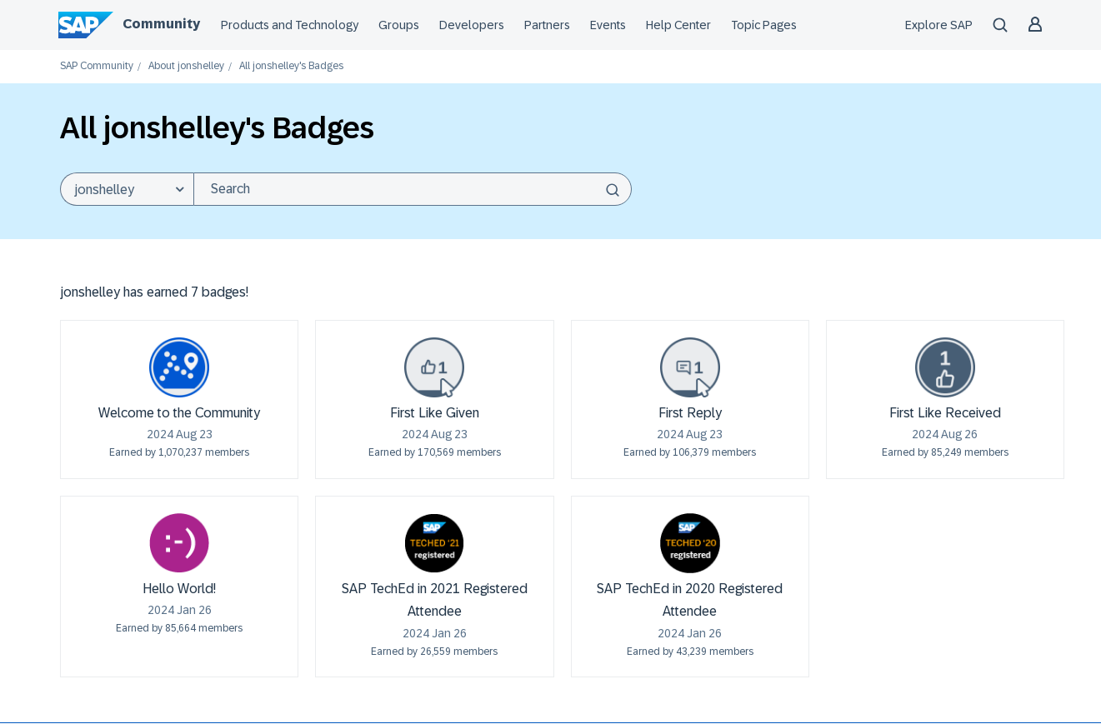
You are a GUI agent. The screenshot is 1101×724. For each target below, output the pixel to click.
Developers (471, 25)
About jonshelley (186, 66)
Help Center (678, 25)
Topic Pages (764, 25)
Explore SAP (939, 25)
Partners (547, 25)
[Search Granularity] (126, 189)
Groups (398, 25)
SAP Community (96, 66)
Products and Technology (289, 25)
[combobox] (412, 189)
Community (161, 24)
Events (608, 25)
